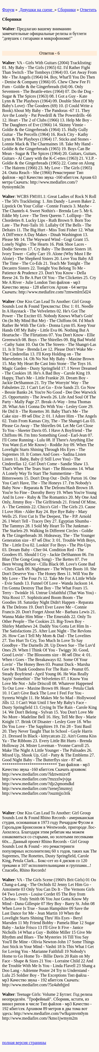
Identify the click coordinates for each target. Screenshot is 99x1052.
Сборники (67, 9)
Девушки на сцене (36, 9)
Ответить (88, 9)
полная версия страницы (24, 1042)
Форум (8, 9)
